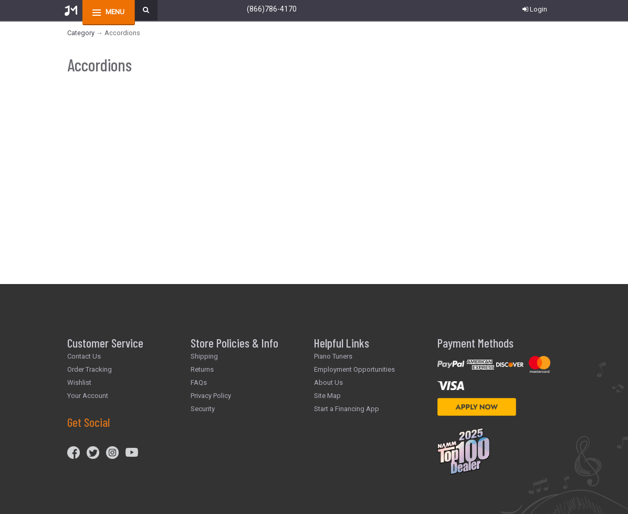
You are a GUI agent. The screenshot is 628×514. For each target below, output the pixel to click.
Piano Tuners (333, 356)
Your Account (87, 396)
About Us (328, 382)
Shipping (204, 356)
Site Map (327, 396)
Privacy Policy (211, 396)
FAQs (199, 382)
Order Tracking (89, 369)
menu (115, 12)
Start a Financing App (346, 409)
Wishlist (79, 382)
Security (203, 409)
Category (81, 33)
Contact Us (84, 356)
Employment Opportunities (354, 369)
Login (534, 9)
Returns (202, 369)
